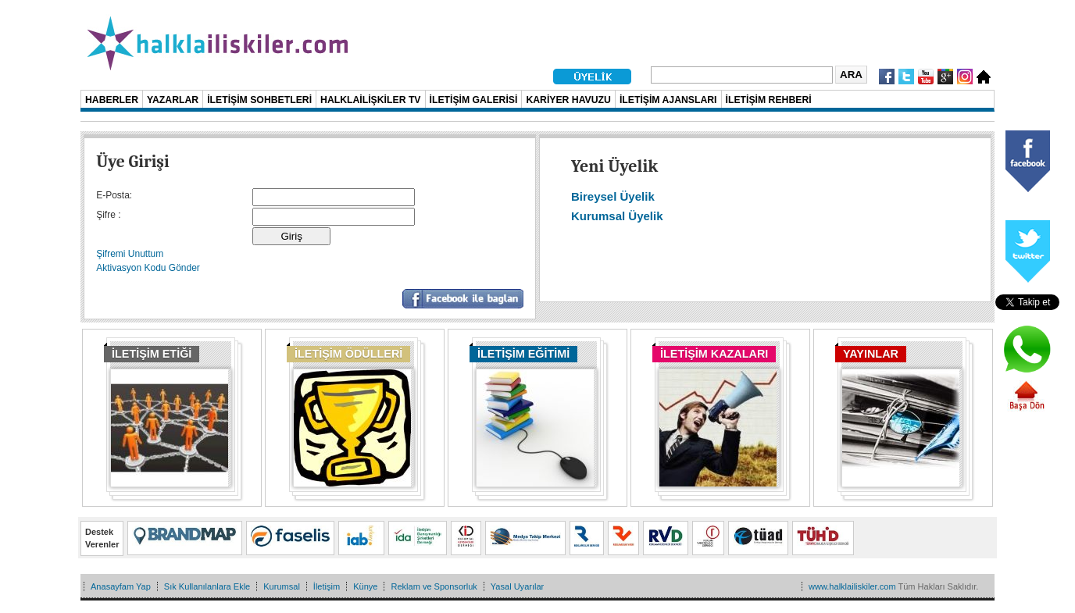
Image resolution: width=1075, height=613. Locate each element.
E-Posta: (114, 195)
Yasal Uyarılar (517, 586)
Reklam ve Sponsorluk (434, 586)
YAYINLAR (870, 353)
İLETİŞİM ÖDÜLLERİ (348, 353)
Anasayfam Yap (121, 586)
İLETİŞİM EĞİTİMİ (523, 353)
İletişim (326, 586)
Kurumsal (281, 586)
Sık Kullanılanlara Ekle (207, 586)
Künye (365, 586)
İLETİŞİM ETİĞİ (151, 353)
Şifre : (108, 214)
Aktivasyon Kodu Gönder (148, 267)
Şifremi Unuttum (129, 253)
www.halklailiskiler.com (852, 586)
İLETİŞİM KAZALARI (714, 353)
